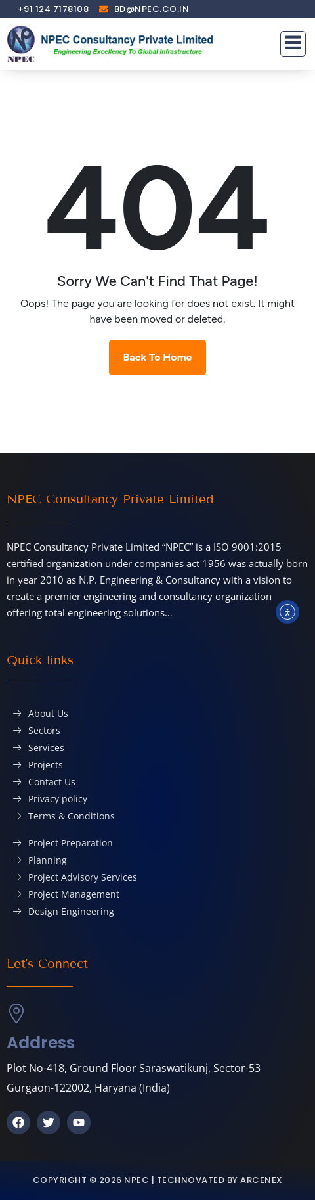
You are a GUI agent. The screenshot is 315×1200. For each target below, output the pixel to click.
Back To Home (157, 357)
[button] (293, 44)
